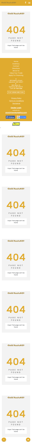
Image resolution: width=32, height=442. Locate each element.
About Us (16, 71)
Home (16, 61)
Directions (16, 68)
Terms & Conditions (16, 101)
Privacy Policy (16, 98)
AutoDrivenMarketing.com (16, 112)
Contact (16, 66)
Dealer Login (16, 108)
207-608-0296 (17, 88)
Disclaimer (16, 103)
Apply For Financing (16, 75)
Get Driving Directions (16, 92)
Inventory (16, 64)
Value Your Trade (16, 73)
